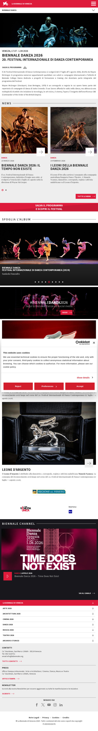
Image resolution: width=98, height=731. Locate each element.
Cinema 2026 (8, 619)
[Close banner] (94, 343)
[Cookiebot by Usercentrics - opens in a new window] (78, 343)
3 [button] (42, 282)
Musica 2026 (8, 630)
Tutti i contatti (10, 661)
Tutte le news (84, 196)
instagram (55, 706)
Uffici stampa (8, 678)
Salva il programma (11, 67)
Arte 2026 (7, 608)
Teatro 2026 (8, 635)
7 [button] (56, 282)
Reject (18, 386)
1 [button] (2, 190)
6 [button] (52, 282)
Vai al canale (85, 593)
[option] (24, 146)
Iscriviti (6, 693)
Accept (79, 386)
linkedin (61, 706)
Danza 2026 (8, 624)
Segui (64, 312)
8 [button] (59, 282)
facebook (37, 706)
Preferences (49, 386)
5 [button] (49, 282)
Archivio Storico (11, 640)
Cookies (55, 717)
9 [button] (63, 282)
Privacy (45, 717)
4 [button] (45, 282)
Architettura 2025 (11, 613)
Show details (83, 377)
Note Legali (34, 717)
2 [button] (6, 190)
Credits (66, 717)
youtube (49, 706)
